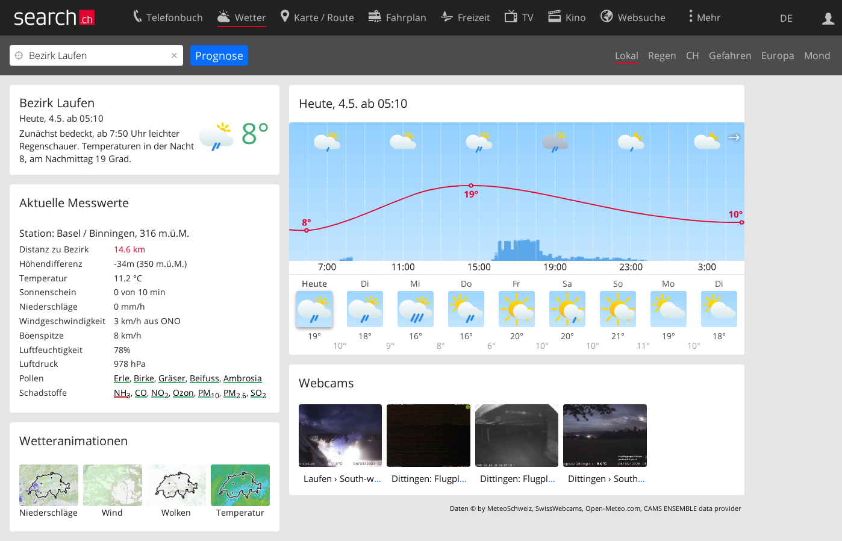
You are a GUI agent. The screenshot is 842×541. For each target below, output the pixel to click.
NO (160, 392)
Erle (121, 378)
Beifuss (204, 378)
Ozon (183, 392)
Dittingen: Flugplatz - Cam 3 (537, 478)
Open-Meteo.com (612, 508)
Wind (112, 512)
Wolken (176, 512)
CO (141, 392)
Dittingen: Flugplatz (431, 478)
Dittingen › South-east (613, 478)
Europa (777, 55)
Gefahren (730, 55)
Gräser (172, 378)
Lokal (626, 55)
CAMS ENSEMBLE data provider (692, 508)
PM (208, 392)
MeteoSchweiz (509, 508)
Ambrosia (242, 378)
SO (258, 392)
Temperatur (240, 512)
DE (786, 18)
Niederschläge (48, 512)
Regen (662, 55)
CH (692, 55)
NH (122, 392)
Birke (144, 378)
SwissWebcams (558, 508)
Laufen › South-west (345, 478)
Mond (817, 55)
